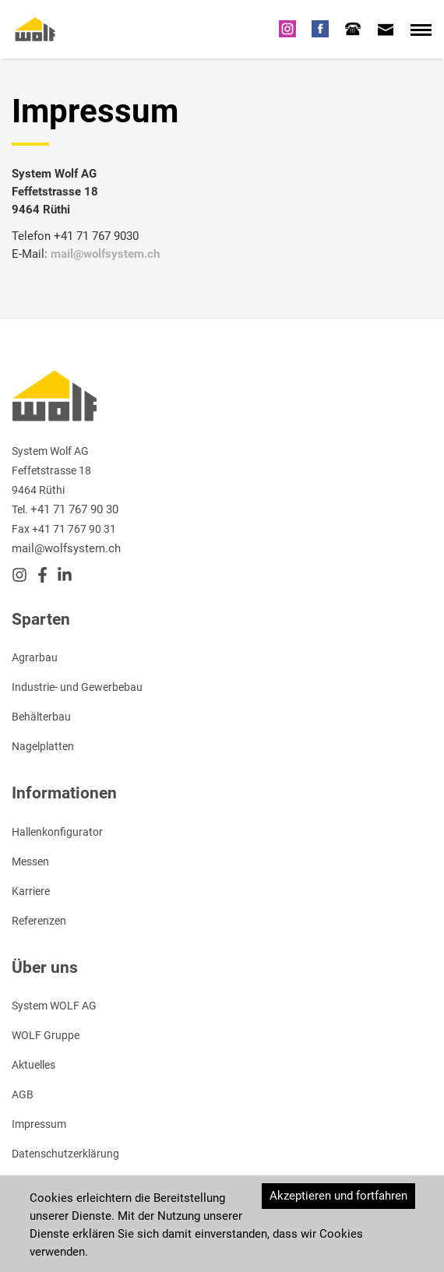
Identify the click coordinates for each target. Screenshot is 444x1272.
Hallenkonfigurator (57, 832)
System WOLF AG (54, 1005)
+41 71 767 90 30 (74, 509)
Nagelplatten (43, 746)
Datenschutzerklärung (65, 1153)
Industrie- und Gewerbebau (77, 687)
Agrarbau (35, 657)
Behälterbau (41, 716)
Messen (30, 861)
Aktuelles (33, 1065)
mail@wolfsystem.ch (105, 254)
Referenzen (39, 920)
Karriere (31, 891)
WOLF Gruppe (45, 1035)
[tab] (353, 29)
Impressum (39, 1124)
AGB (22, 1094)
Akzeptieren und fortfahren (338, 1196)
